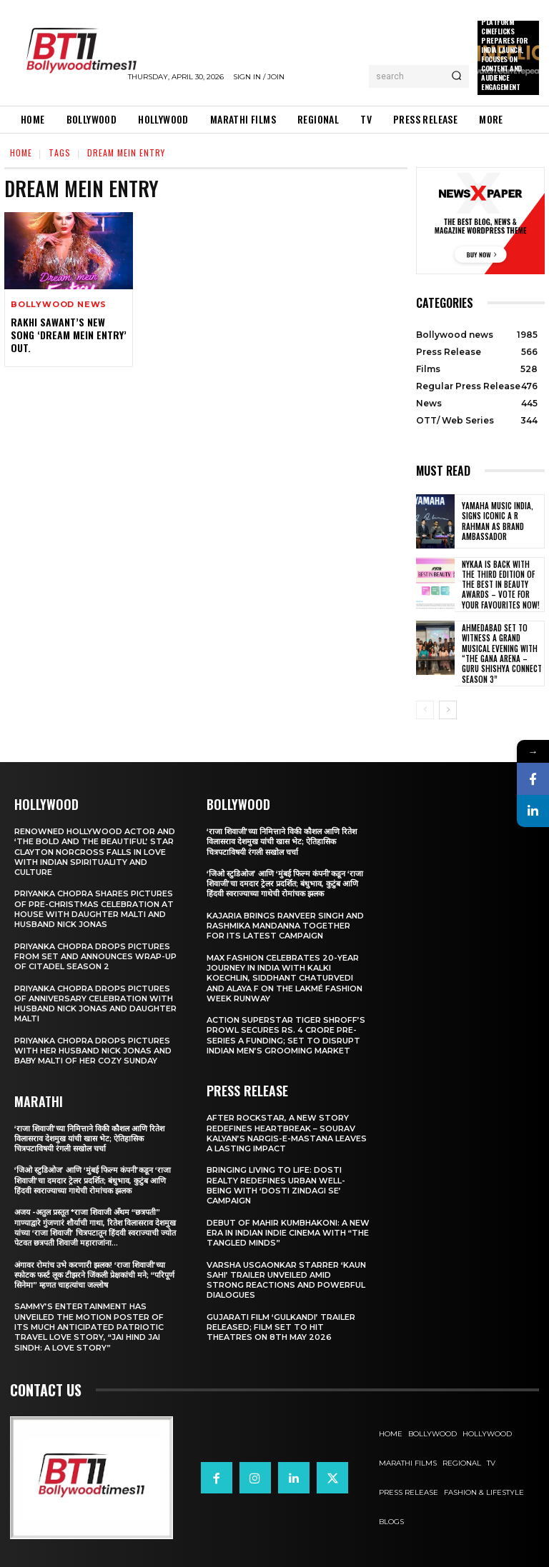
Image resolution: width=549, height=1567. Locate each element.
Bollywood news (59, 305)
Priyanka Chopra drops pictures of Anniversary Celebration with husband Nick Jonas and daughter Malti (95, 1003)
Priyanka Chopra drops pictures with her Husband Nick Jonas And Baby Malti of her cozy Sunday (93, 1051)
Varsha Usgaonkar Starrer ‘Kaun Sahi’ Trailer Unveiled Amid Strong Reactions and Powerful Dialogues (286, 1279)
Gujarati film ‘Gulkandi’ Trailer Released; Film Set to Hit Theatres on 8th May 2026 (281, 1327)
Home (21, 152)
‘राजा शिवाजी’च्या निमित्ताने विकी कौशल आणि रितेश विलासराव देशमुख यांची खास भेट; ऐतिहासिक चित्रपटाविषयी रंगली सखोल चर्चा (89, 1138)
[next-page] (448, 710)
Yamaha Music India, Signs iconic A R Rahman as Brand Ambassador (497, 521)
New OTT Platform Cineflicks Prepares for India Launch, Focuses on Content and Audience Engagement (504, 49)
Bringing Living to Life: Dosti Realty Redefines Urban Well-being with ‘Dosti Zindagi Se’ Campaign (276, 1185)
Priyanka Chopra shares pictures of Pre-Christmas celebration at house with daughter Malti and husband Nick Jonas (94, 908)
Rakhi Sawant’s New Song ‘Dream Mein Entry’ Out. (69, 334)
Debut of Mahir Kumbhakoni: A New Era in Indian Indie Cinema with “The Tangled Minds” (288, 1233)
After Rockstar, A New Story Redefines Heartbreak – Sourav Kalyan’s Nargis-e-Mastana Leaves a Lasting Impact (287, 1133)
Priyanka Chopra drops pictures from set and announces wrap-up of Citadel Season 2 (95, 956)
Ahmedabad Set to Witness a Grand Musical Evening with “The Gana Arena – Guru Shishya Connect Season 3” (502, 653)
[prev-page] (425, 710)
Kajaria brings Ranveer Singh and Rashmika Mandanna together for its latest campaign (285, 926)
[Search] (456, 76)
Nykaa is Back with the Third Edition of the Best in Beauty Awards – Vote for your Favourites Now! (501, 585)
